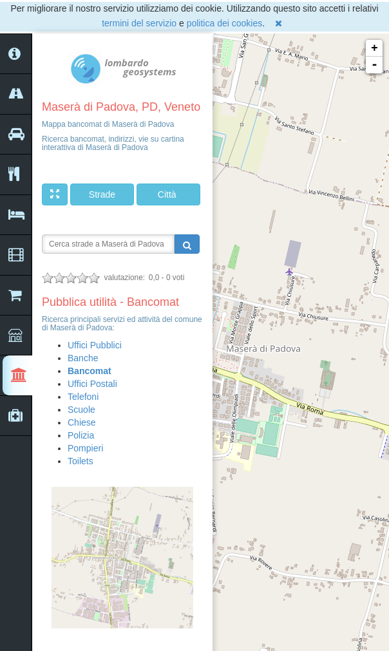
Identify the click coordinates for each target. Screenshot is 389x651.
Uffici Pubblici (95, 345)
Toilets (80, 461)
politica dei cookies (225, 23)
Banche (83, 358)
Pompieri (85, 448)
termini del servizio (139, 23)
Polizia (81, 435)
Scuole (81, 409)
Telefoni (83, 397)
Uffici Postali (92, 384)
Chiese (82, 422)
